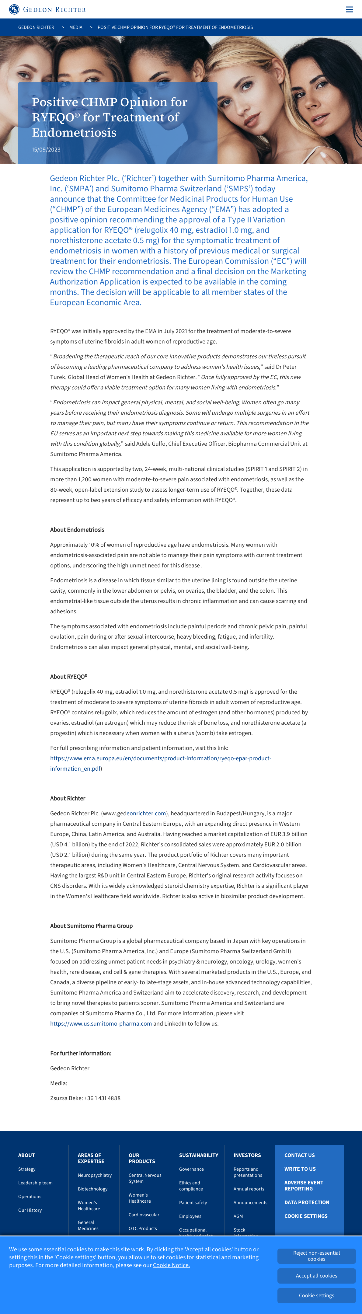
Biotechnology (92, 1189)
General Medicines (88, 1225)
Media (75, 27)
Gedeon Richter (36, 27)
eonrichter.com (146, 813)
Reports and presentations (248, 1172)
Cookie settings (306, 1216)
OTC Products (143, 1228)
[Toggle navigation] (348, 9)
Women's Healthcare (89, 1205)
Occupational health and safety (196, 1233)
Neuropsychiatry (95, 1175)
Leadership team (35, 1183)
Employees (190, 1216)
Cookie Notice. (171, 1265)
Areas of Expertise (91, 1158)
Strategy (26, 1169)
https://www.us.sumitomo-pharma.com (101, 1023)
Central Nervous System (145, 1178)
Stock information (246, 1233)
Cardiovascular (144, 1214)
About (26, 1155)
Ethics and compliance (191, 1186)
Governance (191, 1169)
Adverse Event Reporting (303, 1186)
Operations (29, 1196)
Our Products (142, 1158)
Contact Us (299, 1155)
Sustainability (198, 1155)
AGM (238, 1216)
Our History (30, 1210)
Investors (247, 1155)
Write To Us (300, 1169)
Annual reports (249, 1189)
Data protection (306, 1203)
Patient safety (193, 1202)
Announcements (250, 1202)
